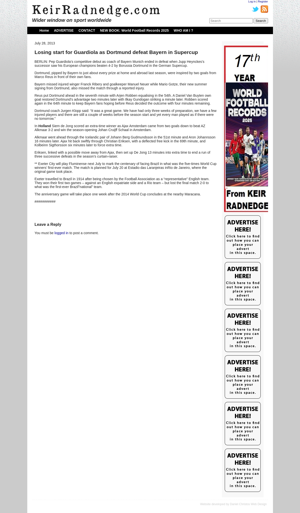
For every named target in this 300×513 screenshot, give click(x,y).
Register (263, 1)
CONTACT (87, 30)
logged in (62, 233)
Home (44, 30)
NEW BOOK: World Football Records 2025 (134, 30)
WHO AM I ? (183, 30)
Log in (252, 1)
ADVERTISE (63, 30)
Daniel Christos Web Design (248, 504)
